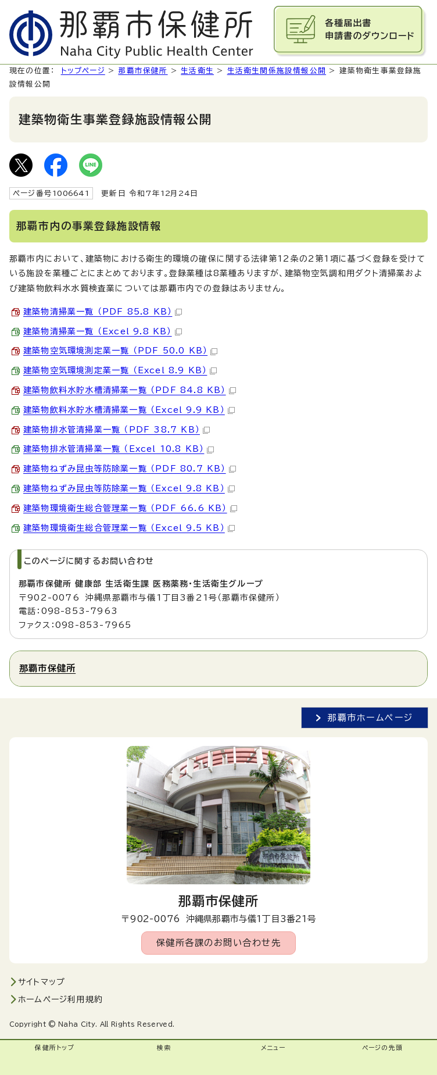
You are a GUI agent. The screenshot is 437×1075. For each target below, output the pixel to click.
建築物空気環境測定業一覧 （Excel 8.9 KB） (120, 370)
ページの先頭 (382, 1048)
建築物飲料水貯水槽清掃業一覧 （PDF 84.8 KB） (129, 390)
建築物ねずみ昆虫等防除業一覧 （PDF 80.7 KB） (129, 469)
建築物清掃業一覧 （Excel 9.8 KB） (102, 331)
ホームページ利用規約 (60, 999)
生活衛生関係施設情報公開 (276, 70)
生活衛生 (197, 70)
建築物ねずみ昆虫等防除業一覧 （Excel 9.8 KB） (129, 488)
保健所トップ (54, 1048)
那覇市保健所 (142, 70)
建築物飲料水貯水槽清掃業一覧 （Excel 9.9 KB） (129, 410)
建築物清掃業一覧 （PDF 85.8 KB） (102, 312)
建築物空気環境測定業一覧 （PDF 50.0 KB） (120, 351)
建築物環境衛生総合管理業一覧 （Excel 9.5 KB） (129, 528)
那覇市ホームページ (370, 717)
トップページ (83, 70)
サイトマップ (41, 982)
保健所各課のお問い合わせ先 (218, 942)
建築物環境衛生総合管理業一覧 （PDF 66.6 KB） (130, 508)
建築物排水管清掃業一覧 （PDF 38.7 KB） (116, 430)
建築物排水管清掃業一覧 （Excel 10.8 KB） (118, 449)
